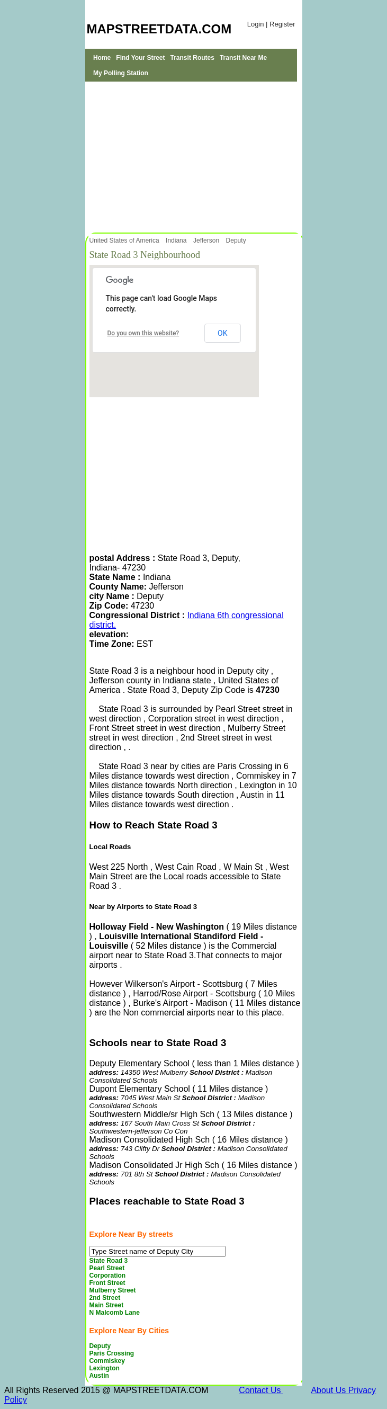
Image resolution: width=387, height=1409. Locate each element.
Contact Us (261, 1390)
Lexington (104, 1368)
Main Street (106, 1305)
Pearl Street (107, 1268)
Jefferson (207, 240)
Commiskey (107, 1361)
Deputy (237, 240)
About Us (329, 1390)
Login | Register (271, 24)
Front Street (107, 1283)
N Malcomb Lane (114, 1312)
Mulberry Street (112, 1290)
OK (222, 333)
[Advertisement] (193, 156)
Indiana (177, 240)
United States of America (125, 240)
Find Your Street (140, 57)
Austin (99, 1375)
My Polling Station (120, 73)
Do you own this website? (143, 333)
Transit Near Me (243, 57)
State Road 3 (108, 1260)
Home (102, 57)
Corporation (107, 1275)
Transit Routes (192, 57)
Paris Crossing (111, 1353)
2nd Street (105, 1297)
